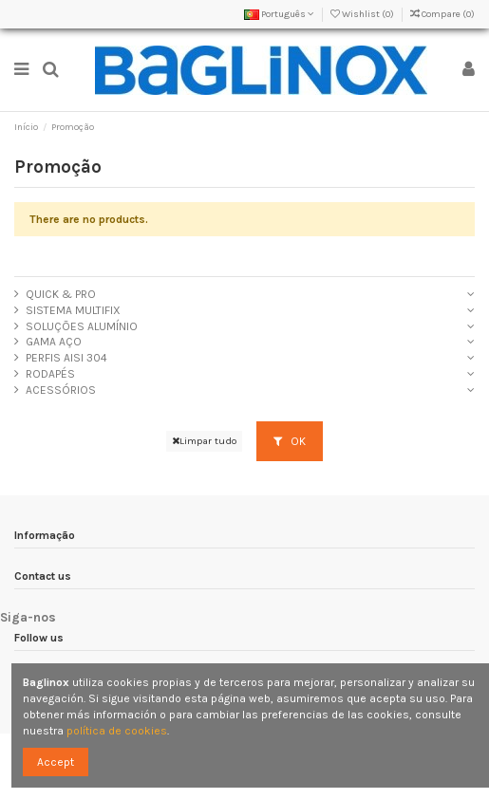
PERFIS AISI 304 (66, 357)
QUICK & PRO (61, 294)
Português (279, 14)
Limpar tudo (204, 441)
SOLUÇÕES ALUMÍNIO (82, 326)
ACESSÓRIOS (61, 390)
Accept (55, 762)
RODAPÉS (50, 374)
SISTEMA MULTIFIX (73, 310)
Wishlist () (363, 14)
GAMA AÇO (54, 341)
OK (289, 441)
